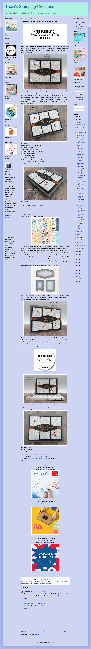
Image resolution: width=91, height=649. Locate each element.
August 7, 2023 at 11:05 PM (38, 603)
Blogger (53, 642)
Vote (35, 340)
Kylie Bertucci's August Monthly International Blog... (81, 208)
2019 (77, 259)
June (78, 234)
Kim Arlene (27, 603)
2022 (77, 251)
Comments (78, 110)
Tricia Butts (10, 169)
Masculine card (59, 581)
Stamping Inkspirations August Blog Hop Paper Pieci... (81, 183)
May (78, 237)
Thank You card (48, 583)
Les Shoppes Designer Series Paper (46, 581)
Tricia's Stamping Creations (29, 6)
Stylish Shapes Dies (39, 583)
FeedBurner (79, 99)
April (78, 240)
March (79, 242)
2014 (77, 268)
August (79, 135)
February (79, 245)
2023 (77, 122)
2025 (77, 116)
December (80, 124)
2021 (77, 254)
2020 (77, 257)
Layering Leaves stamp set (31, 581)
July (78, 231)
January (79, 248)
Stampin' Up (32, 583)
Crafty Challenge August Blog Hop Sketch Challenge (81, 148)
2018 (77, 262)
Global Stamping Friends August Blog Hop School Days (81, 218)
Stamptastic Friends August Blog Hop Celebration (81, 157)
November (80, 127)
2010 (77, 279)
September (80, 132)
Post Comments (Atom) (34, 634)
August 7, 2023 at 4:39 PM (39, 591)
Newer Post (24, 631)
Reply (25, 598)
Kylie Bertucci (28, 591)
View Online (77, 26)
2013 (77, 270)
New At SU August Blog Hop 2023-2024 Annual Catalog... (81, 174)
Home (45, 631)
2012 (77, 273)
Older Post (66, 631)
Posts (77, 107)
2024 (77, 119)
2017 (77, 265)
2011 (77, 276)
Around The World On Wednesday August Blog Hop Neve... (81, 199)
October (79, 130)
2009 (77, 281)
